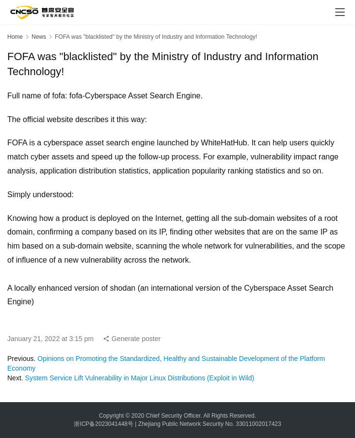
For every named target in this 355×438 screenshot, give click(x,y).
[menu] (340, 12)
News (39, 36)
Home (15, 36)
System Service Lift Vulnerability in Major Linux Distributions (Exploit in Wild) (140, 378)
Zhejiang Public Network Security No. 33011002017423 (209, 424)
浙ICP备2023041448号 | (106, 424)
